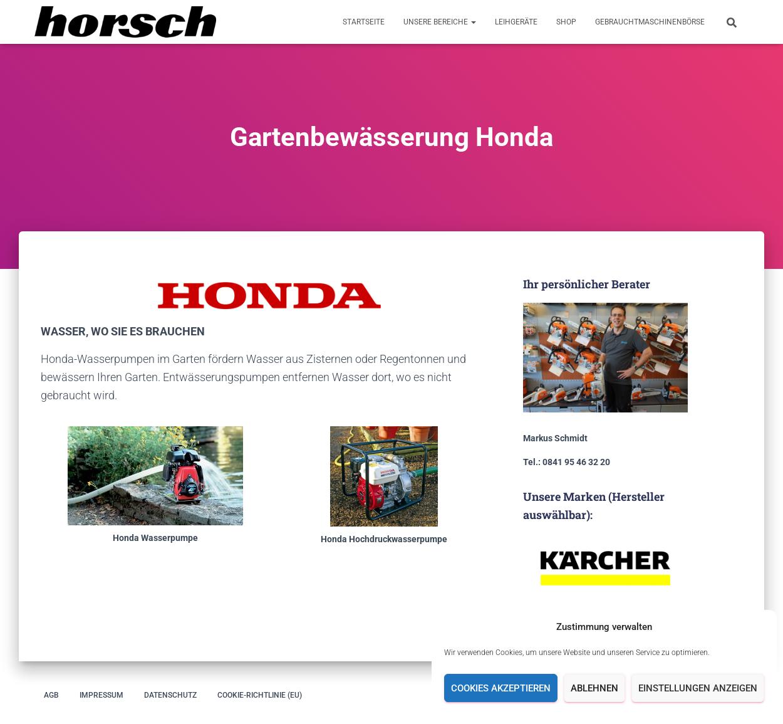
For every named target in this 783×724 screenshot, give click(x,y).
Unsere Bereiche (439, 22)
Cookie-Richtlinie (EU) (259, 695)
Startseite (364, 22)
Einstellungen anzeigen (697, 688)
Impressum (101, 695)
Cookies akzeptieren (501, 688)
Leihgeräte (516, 22)
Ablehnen (594, 688)
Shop (566, 22)
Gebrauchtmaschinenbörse (650, 22)
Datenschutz (170, 695)
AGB (51, 695)
